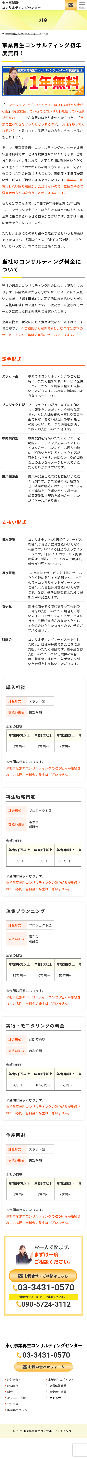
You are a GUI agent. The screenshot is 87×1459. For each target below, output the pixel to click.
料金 (10, 1392)
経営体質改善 (57, 1386)
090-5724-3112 (46, 1304)
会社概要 (12, 1404)
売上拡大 (55, 1398)
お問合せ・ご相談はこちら (43, 1275)
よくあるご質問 (17, 1398)
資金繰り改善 (57, 1392)
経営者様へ (14, 1380)
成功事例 (12, 1386)
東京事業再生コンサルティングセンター (21, 5)
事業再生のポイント (61, 1380)
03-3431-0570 (46, 1287)
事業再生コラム (17, 1410)
